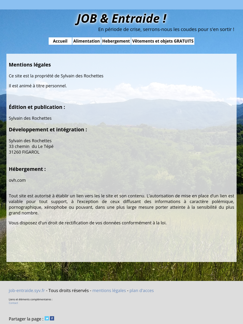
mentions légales (109, 290)
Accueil (60, 41)
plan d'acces (142, 290)
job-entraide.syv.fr (27, 290)
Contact (13, 303)
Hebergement (116, 41)
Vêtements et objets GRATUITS (162, 41)
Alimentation (86, 41)
